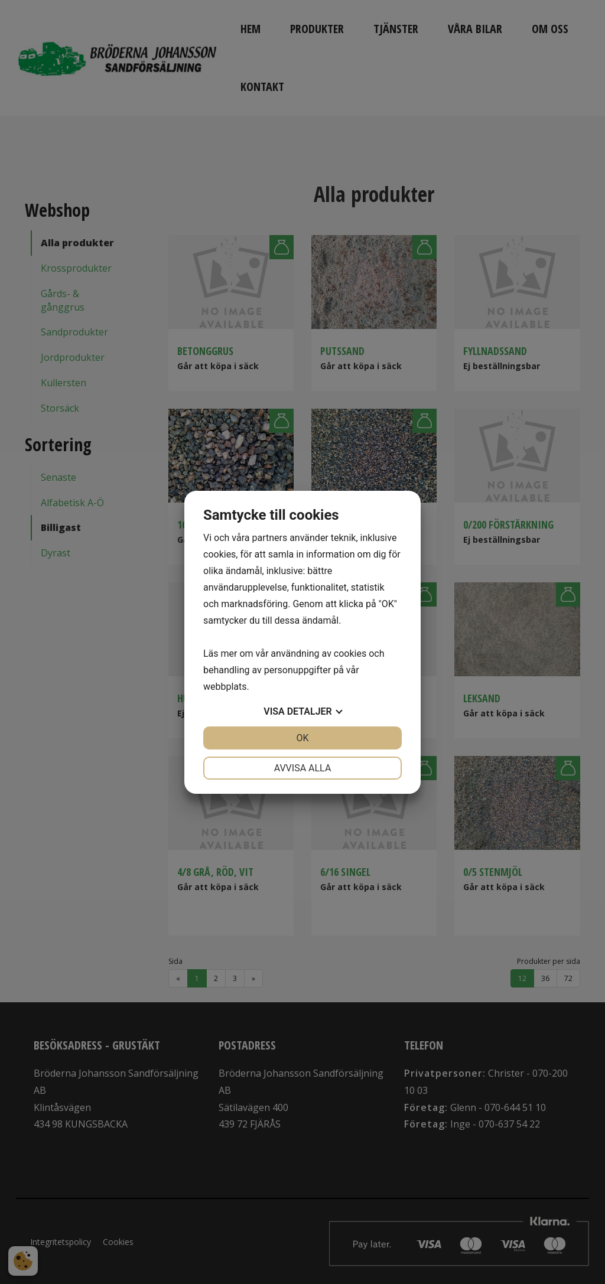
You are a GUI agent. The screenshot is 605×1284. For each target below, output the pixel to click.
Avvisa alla (302, 768)
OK (302, 738)
